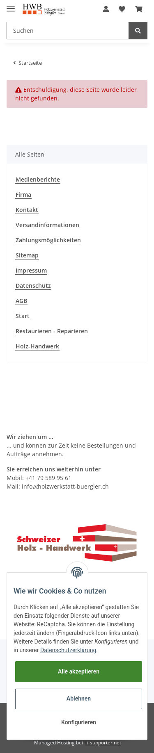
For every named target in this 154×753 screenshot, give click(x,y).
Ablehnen (79, 698)
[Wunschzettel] (122, 9)
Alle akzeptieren (78, 671)
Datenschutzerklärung (68, 650)
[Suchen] (68, 30)
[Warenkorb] (138, 9)
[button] (106, 9)
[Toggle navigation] (11, 5)
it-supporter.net (103, 742)
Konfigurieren (78, 722)
